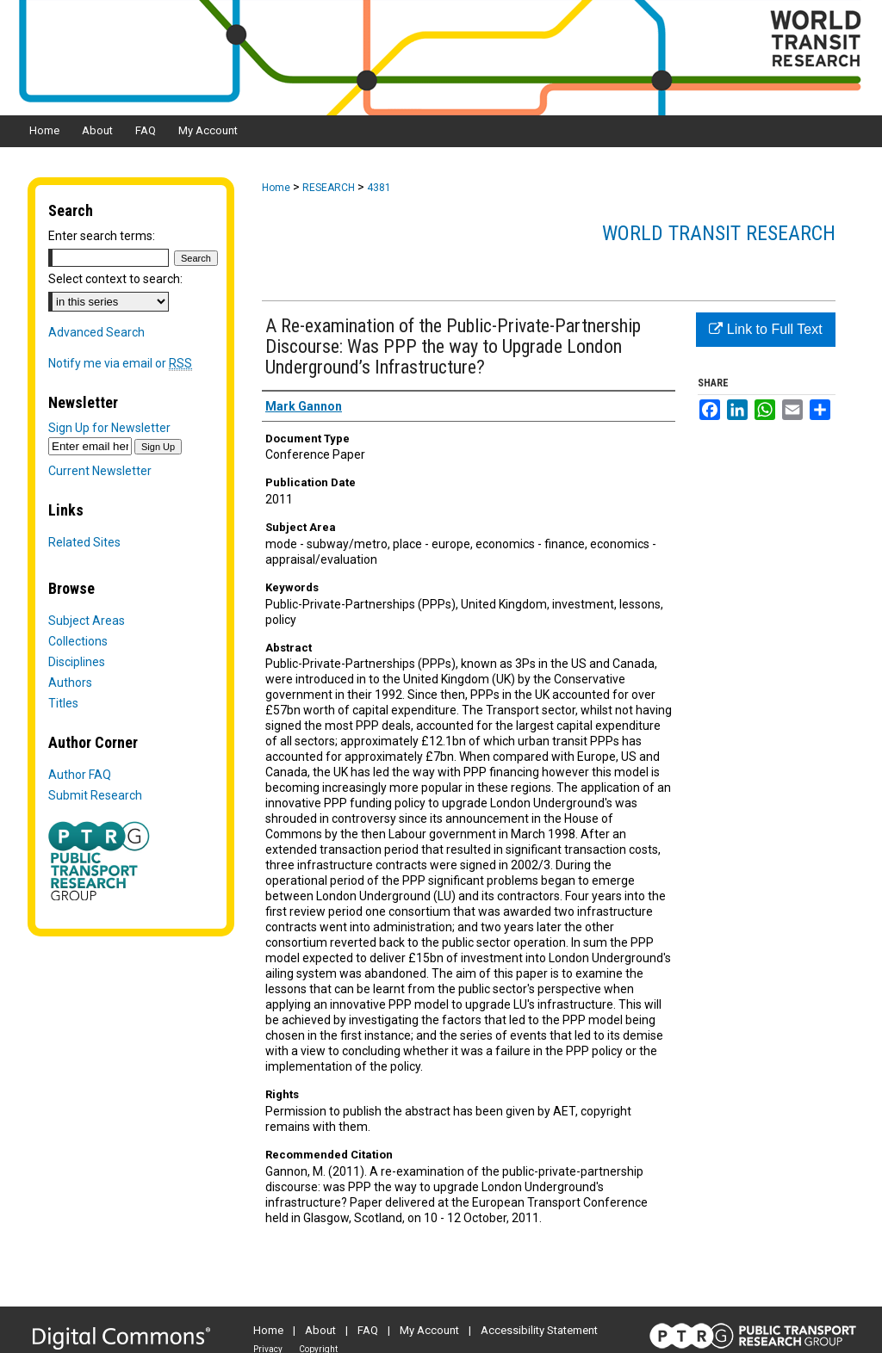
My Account (429, 1330)
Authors (70, 682)
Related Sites (84, 542)
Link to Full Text (765, 329)
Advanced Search (96, 332)
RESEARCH (328, 188)
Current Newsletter (100, 471)
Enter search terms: (101, 236)
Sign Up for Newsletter (109, 428)
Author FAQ (79, 775)
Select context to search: (115, 279)
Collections (78, 641)
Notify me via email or (120, 363)
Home (276, 188)
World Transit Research (718, 233)
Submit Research (95, 795)
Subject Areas (86, 620)
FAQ (367, 1330)
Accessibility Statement (539, 1330)
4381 (379, 188)
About (320, 1330)
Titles (63, 703)
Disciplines (76, 662)
